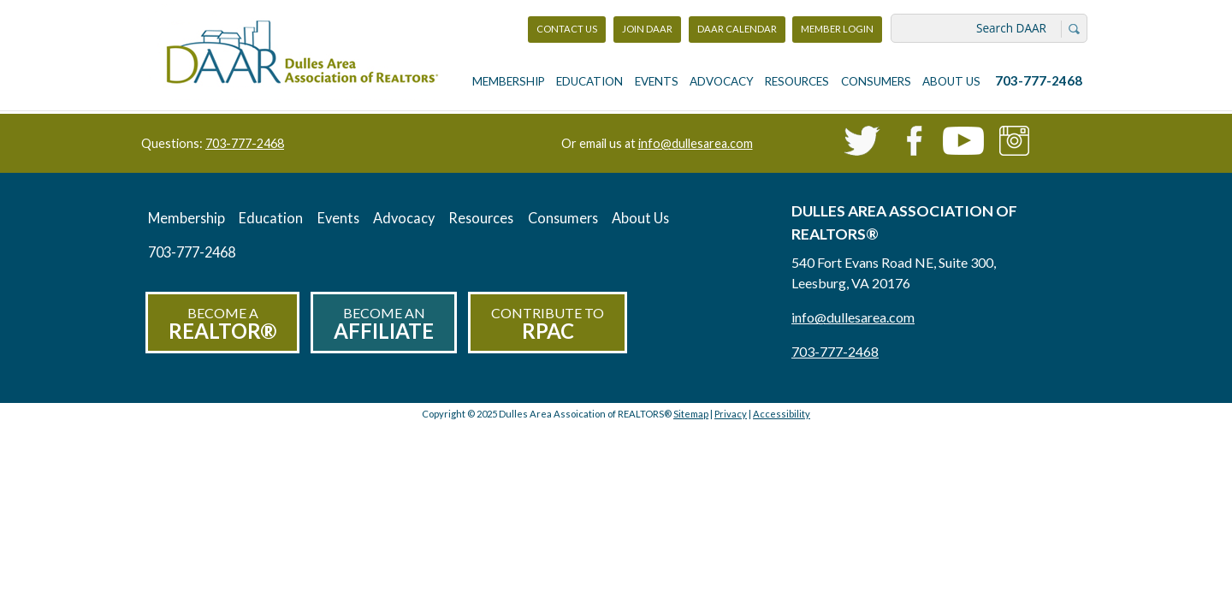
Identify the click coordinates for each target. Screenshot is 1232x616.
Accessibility (781, 413)
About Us (951, 81)
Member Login (837, 33)
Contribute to (547, 324)
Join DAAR (647, 28)
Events (656, 81)
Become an (384, 324)
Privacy (730, 413)
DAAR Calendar (737, 28)
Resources (797, 81)
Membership (508, 81)
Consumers (876, 81)
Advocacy (722, 81)
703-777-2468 (1038, 80)
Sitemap (690, 413)
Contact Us (566, 28)
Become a (222, 324)
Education (589, 81)
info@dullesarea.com (695, 143)
